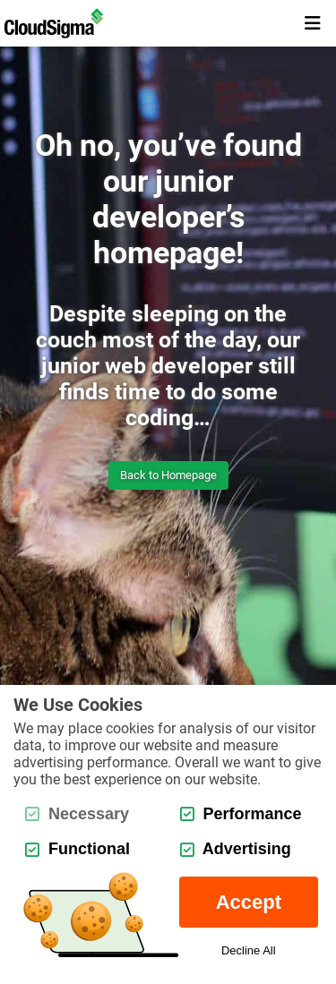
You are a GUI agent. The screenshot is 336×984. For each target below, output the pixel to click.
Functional (77, 849)
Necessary (77, 814)
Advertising (235, 849)
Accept (248, 902)
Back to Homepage (168, 475)
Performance (241, 814)
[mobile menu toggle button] (312, 23)
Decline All (248, 950)
